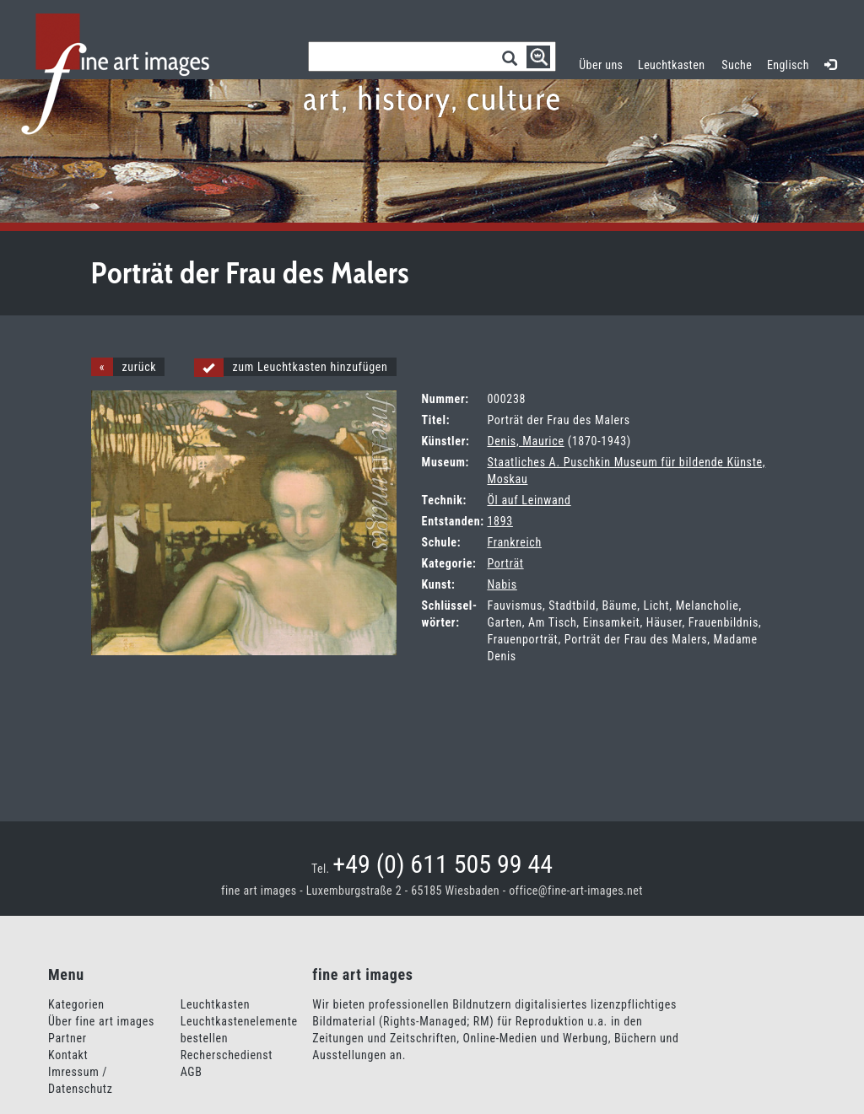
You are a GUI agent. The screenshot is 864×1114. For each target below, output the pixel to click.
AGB (191, 1072)
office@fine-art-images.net (576, 890)
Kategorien (76, 1004)
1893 (499, 521)
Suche (736, 65)
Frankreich (514, 542)
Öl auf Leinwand (528, 500)
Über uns (601, 65)
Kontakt (68, 1055)
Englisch (788, 65)
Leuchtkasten (675, 63)
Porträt (505, 563)
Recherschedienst (227, 1055)
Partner (67, 1038)
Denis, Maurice (525, 441)
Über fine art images (101, 1021)
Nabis (501, 584)
